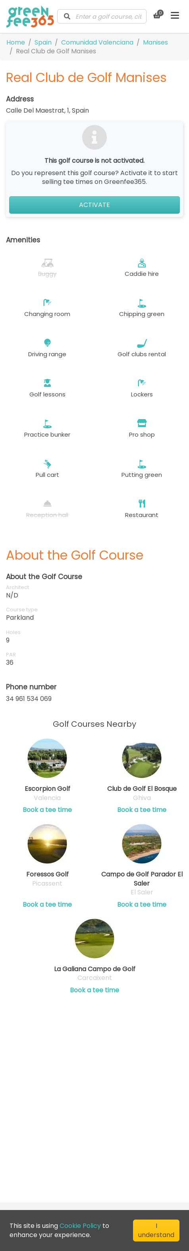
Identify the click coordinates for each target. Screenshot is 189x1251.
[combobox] (102, 16)
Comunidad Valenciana (97, 42)
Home (15, 42)
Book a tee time (47, 810)
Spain (43, 42)
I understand (156, 1230)
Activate (94, 204)
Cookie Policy (80, 1225)
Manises (155, 42)
